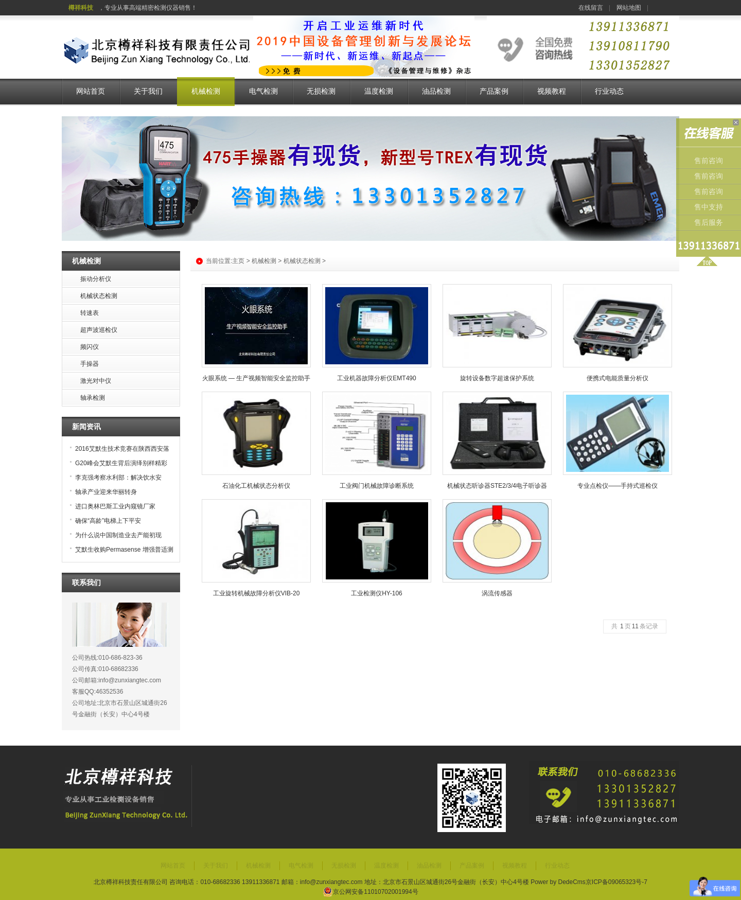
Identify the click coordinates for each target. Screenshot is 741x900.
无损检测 (321, 91)
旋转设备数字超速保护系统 (497, 378)
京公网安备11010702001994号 (370, 892)
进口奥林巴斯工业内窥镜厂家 (115, 506)
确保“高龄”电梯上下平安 (108, 520)
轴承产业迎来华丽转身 (106, 492)
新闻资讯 (86, 426)
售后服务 (708, 222)
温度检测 (378, 91)
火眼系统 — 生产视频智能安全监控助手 (256, 378)
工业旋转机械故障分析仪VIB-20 (256, 593)
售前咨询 (708, 161)
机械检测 (205, 91)
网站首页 (90, 91)
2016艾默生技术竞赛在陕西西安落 (122, 448)
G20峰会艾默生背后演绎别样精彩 (121, 463)
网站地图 (628, 7)
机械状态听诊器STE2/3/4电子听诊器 (497, 485)
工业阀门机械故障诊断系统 (377, 485)
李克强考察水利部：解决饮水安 (118, 477)
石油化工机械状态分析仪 (256, 485)
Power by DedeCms (558, 882)
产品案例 (494, 91)
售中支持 (708, 207)
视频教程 (551, 91)
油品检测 (436, 91)
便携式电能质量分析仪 (617, 378)
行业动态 (609, 91)
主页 (238, 260)
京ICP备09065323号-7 (616, 882)
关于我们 (148, 91)
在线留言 (590, 7)
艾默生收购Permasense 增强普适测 (124, 549)
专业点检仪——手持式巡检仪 (617, 485)
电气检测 (263, 91)
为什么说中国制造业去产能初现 (118, 535)
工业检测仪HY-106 (376, 593)
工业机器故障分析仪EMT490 (376, 378)
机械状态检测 (302, 260)
